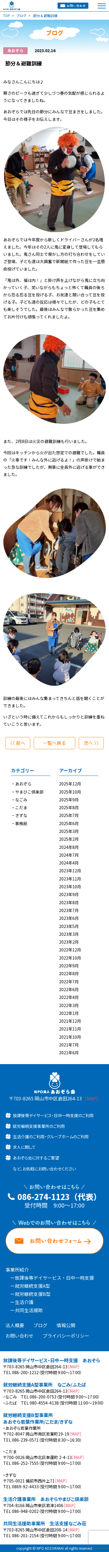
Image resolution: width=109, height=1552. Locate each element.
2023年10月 (70, 886)
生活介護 (24, 1301)
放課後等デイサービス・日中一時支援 (54, 1277)
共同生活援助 (29, 1310)
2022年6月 (69, 989)
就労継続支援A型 (32, 1285)
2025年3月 (69, 831)
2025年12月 (70, 784)
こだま (21, 807)
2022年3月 (69, 1005)
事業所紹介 (17, 1269)
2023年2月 (69, 942)
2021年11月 (70, 1029)
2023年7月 (69, 910)
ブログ (40, 1325)
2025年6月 (69, 823)
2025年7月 (69, 815)
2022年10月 (70, 958)
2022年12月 (70, 950)
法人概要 (15, 1325)
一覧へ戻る (54, 742)
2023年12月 (70, 870)
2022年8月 (69, 973)
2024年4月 (69, 863)
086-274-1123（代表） (59, 1197)
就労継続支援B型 (33, 1293)
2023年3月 (69, 934)
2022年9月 (69, 966)
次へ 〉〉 (92, 742)
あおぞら (23, 784)
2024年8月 (69, 847)
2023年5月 (69, 926)
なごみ (21, 800)
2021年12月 (70, 1021)
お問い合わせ (19, 1335)
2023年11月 (70, 879)
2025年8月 (69, 807)
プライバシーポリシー (66, 1335)
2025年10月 (70, 792)
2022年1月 (69, 1013)
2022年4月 (69, 997)
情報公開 (66, 1325)
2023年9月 (69, 894)
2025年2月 (69, 839)
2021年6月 (69, 1052)
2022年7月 (69, 981)
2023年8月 (69, 902)
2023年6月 (69, 918)
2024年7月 (69, 855)
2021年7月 (69, 1045)
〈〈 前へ (16, 742)
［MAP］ (91, 1098)
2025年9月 (69, 800)
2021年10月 (70, 1037)
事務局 (21, 823)
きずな (21, 815)
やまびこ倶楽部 (29, 792)
